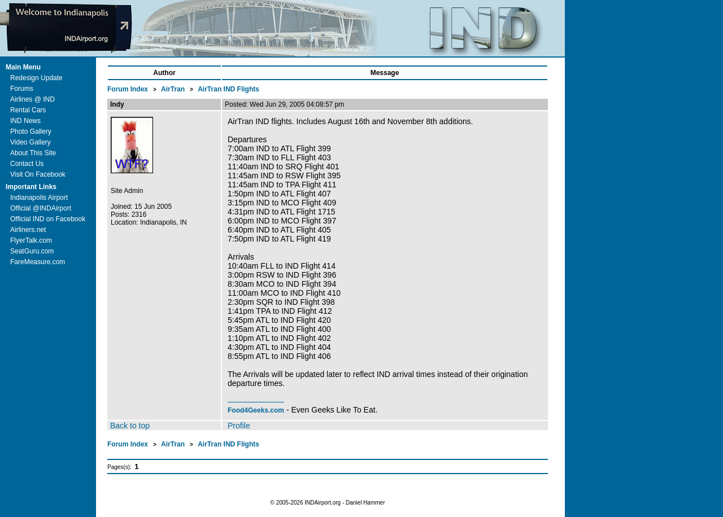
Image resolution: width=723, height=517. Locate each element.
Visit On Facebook (38, 174)
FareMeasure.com (37, 262)
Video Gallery (30, 142)
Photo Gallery (30, 131)
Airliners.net (28, 230)
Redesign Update (36, 78)
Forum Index (128, 89)
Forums (21, 89)
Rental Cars (28, 110)
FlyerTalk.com (31, 240)
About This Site (33, 153)
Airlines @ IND (32, 99)
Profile (239, 425)
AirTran (173, 89)
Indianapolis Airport (39, 197)
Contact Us (26, 164)
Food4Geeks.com (256, 410)
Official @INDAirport (40, 208)
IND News (25, 121)
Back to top (130, 425)
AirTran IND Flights (228, 89)
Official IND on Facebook (47, 219)
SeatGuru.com (32, 251)
